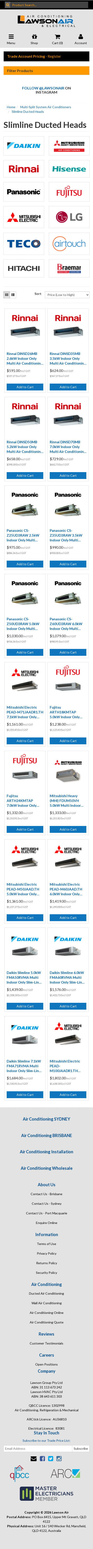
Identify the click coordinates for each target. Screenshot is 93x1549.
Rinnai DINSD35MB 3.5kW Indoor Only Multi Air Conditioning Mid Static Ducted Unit (68, 359)
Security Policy (46, 1273)
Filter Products (20, 71)
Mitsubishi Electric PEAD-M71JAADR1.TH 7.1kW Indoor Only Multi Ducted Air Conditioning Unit (25, 712)
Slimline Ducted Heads (28, 111)
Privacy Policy (46, 1253)
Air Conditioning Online (47, 1313)
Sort (38, 294)
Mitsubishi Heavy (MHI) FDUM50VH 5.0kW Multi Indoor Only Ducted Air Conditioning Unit (65, 801)
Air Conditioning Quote (47, 1322)
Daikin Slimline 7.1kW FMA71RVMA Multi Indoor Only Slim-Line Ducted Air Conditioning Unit (24, 1066)
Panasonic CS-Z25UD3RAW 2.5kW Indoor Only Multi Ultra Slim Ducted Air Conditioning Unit (24, 535)
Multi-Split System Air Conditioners (45, 107)
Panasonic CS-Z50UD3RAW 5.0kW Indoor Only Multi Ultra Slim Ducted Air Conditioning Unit (24, 624)
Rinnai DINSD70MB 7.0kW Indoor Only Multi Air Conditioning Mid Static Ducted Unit (68, 447)
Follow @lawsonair (43, 88)
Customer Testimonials (46, 1343)
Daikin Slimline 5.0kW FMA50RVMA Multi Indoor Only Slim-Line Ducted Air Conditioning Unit (24, 978)
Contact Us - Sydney (46, 1203)
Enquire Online (46, 1223)
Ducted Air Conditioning (46, 1293)
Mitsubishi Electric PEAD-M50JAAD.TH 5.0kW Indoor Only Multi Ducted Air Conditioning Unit (23, 889)
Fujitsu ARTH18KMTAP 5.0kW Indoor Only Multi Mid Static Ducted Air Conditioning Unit (65, 712)
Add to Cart (25, 387)
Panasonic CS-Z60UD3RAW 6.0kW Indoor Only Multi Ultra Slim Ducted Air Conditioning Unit (67, 624)
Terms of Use (46, 1244)
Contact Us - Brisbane (46, 1194)
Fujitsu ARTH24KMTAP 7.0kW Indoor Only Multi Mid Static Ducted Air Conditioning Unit (22, 801)
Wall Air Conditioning (47, 1303)
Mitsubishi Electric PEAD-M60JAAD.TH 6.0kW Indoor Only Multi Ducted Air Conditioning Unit (66, 889)
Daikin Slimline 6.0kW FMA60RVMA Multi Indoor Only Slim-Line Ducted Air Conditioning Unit (67, 978)
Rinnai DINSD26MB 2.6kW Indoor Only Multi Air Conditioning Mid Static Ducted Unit (25, 359)
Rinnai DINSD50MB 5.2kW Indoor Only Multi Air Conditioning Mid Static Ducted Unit (25, 447)
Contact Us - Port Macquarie (46, 1213)
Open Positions (46, 1364)
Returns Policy (46, 1263)
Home (11, 107)
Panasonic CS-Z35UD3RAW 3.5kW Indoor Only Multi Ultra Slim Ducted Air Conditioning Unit (67, 535)
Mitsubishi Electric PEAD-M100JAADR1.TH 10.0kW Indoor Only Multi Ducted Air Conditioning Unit (66, 1066)
